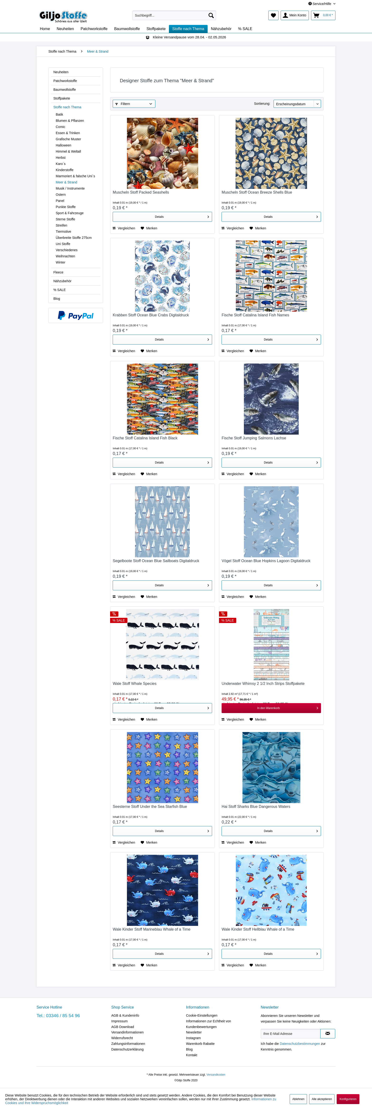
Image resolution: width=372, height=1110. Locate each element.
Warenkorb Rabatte (200, 1044)
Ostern (61, 194)
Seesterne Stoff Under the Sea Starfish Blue (150, 807)
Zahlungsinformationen (128, 1044)
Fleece (58, 272)
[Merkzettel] (273, 15)
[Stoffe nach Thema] (188, 29)
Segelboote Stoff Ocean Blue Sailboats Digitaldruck (156, 561)
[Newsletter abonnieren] (327, 1033)
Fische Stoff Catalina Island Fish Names (255, 315)
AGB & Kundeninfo (125, 1015)
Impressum (119, 1021)
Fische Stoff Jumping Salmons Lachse (254, 438)
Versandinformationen (127, 1032)
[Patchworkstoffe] (94, 29)
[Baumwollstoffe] (127, 29)
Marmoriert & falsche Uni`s (75, 176)
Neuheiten (61, 72)
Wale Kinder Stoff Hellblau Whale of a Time (258, 929)
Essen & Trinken (68, 133)
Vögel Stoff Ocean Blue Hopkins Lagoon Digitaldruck (266, 561)
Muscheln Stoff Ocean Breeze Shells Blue (257, 192)
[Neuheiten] (65, 29)
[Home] (45, 29)
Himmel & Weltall (68, 151)
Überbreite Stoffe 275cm (74, 238)
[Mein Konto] (295, 15)
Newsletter (194, 1032)
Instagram (193, 1038)
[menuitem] (174, 15)
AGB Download (122, 1027)
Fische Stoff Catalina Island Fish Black (145, 438)
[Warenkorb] (323, 15)
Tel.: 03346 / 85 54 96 (58, 1015)
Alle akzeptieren (322, 1099)
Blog (56, 298)
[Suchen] (211, 15)
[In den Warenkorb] (271, 708)
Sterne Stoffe (65, 219)
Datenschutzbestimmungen (300, 1044)
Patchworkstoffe (65, 81)
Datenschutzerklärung (127, 1049)
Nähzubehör (62, 281)
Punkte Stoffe (66, 207)
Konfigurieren (347, 1099)
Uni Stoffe (63, 244)
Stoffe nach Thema (67, 107)
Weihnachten (65, 256)
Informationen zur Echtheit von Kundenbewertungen (208, 1024)
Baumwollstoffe (64, 89)
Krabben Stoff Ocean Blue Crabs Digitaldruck (151, 315)
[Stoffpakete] (156, 29)
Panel (60, 201)
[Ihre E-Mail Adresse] (291, 1033)
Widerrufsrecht (122, 1038)
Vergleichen (124, 228)
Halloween (63, 145)
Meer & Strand (66, 182)
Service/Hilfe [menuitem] (320, 4)
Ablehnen (298, 1099)
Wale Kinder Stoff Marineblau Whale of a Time (151, 929)
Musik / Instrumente (70, 188)
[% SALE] (245, 29)
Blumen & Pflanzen (70, 121)
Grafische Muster (68, 139)
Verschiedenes (67, 250)
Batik (59, 114)
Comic (60, 127)
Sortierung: (262, 103)
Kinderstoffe (64, 170)
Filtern (122, 104)
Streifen (61, 225)
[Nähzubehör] (221, 29)
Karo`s (60, 164)
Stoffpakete (61, 98)
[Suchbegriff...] (174, 15)
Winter (60, 262)
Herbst (60, 157)
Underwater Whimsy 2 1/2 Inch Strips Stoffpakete (263, 684)
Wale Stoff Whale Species (134, 684)
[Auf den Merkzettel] (149, 228)
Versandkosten (215, 1074)
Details (182, 215)
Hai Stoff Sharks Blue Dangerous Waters (256, 807)
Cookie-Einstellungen (201, 1015)
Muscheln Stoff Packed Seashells (141, 192)
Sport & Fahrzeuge (70, 213)
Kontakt (191, 1055)
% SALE (59, 290)
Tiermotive (63, 231)
